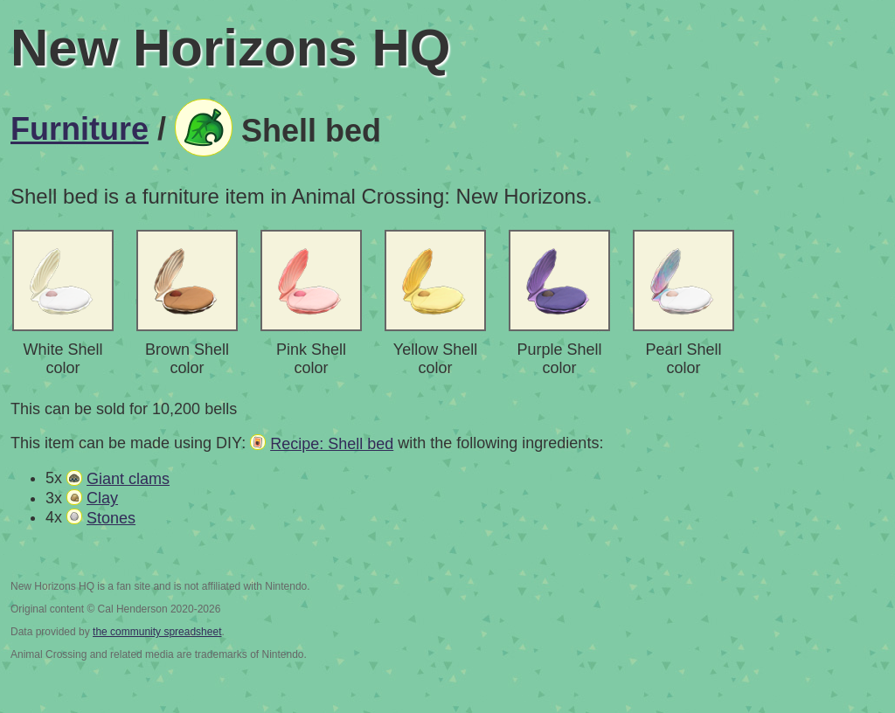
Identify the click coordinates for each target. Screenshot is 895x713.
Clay (102, 498)
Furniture (79, 129)
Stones (111, 518)
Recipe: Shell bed (331, 444)
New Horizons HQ (230, 47)
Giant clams (128, 479)
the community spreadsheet (157, 632)
